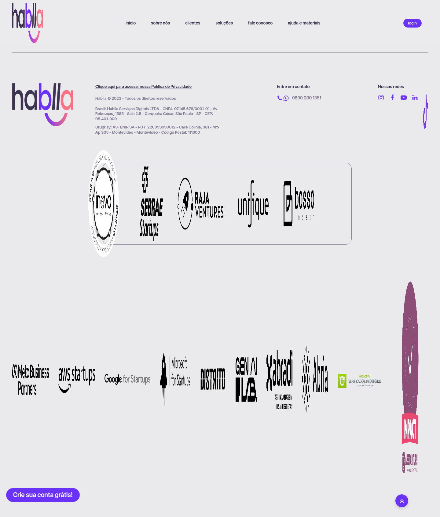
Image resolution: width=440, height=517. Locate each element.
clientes (192, 22)
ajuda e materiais (304, 22)
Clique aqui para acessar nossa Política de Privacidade (143, 86)
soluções (224, 22)
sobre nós (160, 22)
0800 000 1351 (306, 97)
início (131, 22)
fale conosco (260, 22)
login (412, 22)
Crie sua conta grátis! (43, 495)
